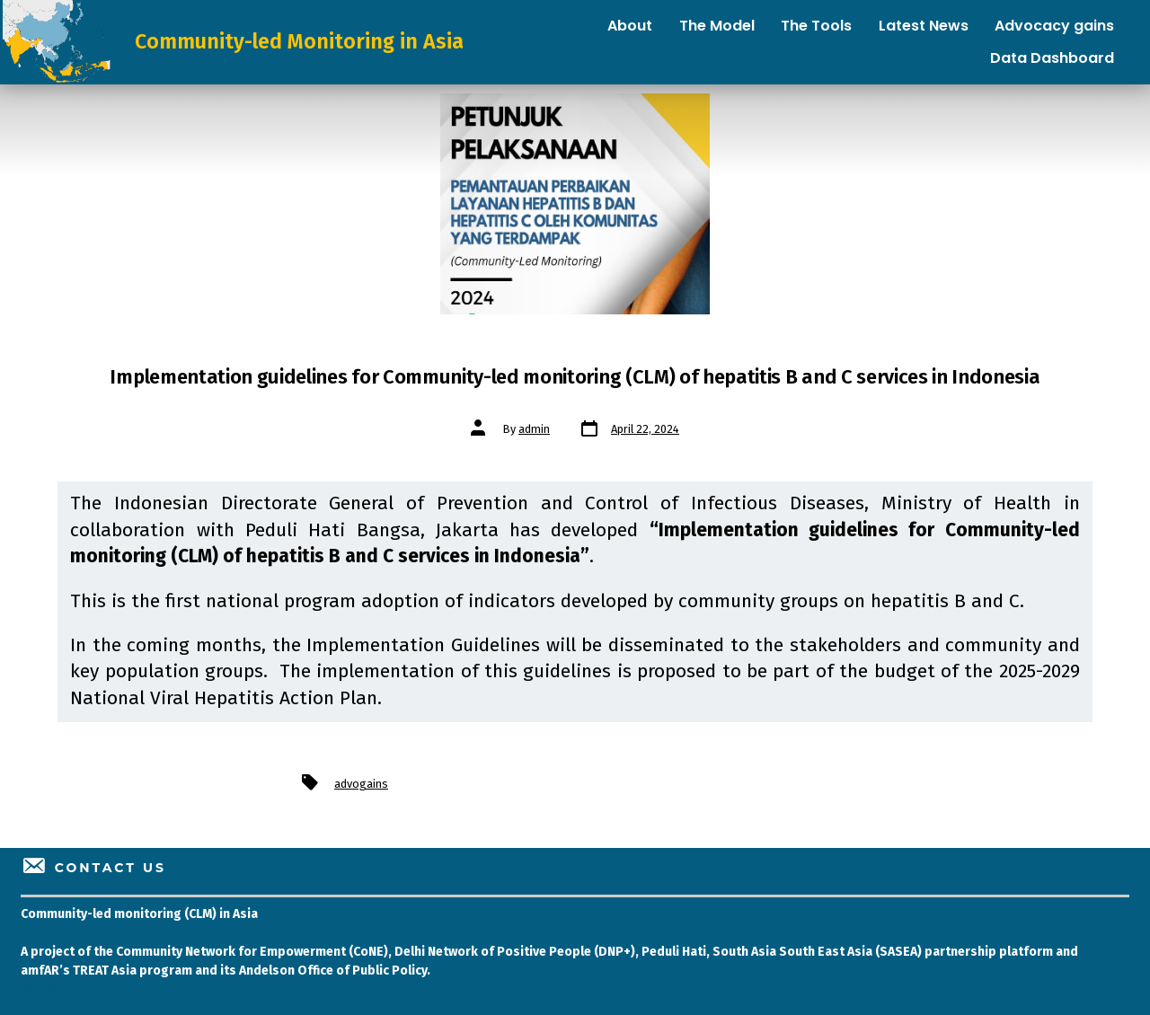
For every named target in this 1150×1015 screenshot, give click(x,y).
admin (534, 429)
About (629, 25)
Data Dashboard (1052, 58)
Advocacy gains (1054, 25)
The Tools (816, 25)
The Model (717, 25)
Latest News (924, 25)
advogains (361, 783)
